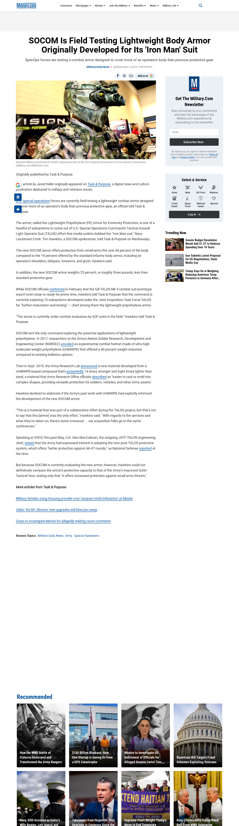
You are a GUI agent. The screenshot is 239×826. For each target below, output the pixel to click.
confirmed (57, 289)
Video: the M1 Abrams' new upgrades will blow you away (56, 510)
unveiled (67, 344)
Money (100, 5)
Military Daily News (98, 67)
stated (29, 443)
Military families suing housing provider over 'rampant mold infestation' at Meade (74, 498)
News (154, 5)
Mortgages (83, 5)
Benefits (140, 5)
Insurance (66, 5)
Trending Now (175, 233)
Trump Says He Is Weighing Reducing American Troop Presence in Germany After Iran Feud (201, 274)
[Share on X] (124, 76)
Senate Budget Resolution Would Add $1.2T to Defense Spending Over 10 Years (202, 243)
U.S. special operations (33, 201)
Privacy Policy (188, 157)
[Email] (131, 76)
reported (145, 448)
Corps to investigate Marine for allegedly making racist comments (63, 521)
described (99, 377)
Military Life (171, 5)
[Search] (200, 6)
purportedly (75, 371)
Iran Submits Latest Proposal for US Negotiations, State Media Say (203, 259)
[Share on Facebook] (118, 76)
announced (89, 366)
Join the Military (119, 5)
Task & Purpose (99, 184)
